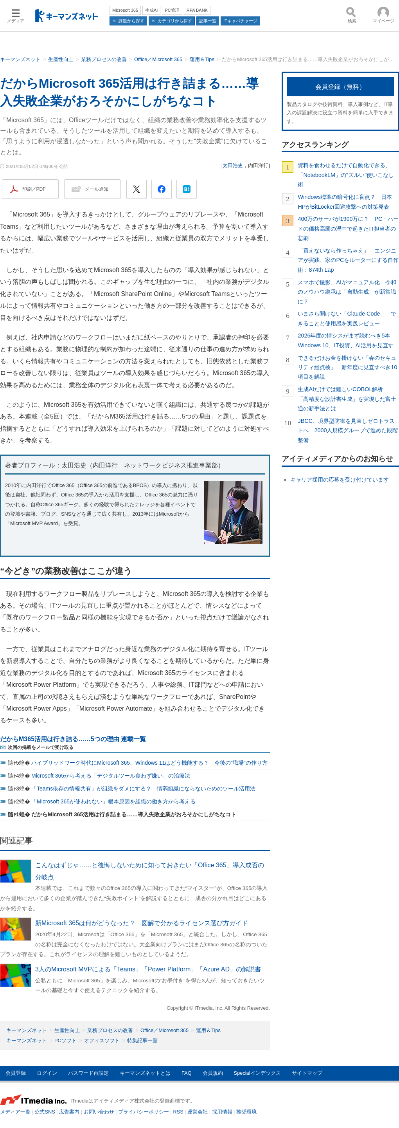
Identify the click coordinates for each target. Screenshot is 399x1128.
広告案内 (69, 1112)
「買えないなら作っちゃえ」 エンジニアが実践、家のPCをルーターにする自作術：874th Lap (348, 260)
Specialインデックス (257, 1073)
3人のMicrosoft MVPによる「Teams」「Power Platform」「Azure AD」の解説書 (148, 969)
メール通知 (96, 189)
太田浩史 (233, 165)
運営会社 (197, 1112)
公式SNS (44, 1112)
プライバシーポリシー (143, 1112)
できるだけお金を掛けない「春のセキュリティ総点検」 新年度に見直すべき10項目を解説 (347, 367)
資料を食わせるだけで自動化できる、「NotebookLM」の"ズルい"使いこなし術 (346, 175)
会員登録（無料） (340, 86)
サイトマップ (307, 1073)
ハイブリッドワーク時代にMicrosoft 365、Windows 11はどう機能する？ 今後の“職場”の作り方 (149, 763)
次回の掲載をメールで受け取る (41, 747)
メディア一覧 (15, 1112)
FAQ (187, 1073)
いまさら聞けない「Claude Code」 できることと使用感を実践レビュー (347, 318)
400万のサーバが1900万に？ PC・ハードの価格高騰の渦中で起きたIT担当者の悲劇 (348, 228)
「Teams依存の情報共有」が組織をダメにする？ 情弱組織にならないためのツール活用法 (143, 788)
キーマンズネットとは (145, 1073)
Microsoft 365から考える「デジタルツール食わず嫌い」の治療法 (110, 775)
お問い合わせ (99, 1112)
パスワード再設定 (88, 1073)
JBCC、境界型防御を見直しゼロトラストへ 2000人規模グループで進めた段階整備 (348, 430)
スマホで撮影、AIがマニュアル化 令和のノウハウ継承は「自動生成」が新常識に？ (347, 292)
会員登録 (15, 1073)
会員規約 (213, 1073)
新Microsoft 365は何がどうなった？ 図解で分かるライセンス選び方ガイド (141, 923)
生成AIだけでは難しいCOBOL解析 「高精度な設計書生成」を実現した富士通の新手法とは (347, 398)
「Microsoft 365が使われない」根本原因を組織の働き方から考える (113, 801)
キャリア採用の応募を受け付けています (339, 479)
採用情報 (222, 1112)
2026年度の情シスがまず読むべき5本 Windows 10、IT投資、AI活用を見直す (346, 340)
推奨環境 (246, 1112)
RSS (178, 1112)
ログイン (47, 1073)
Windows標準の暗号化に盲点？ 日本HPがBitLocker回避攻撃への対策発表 (345, 201)
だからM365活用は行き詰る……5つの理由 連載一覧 (73, 739)
